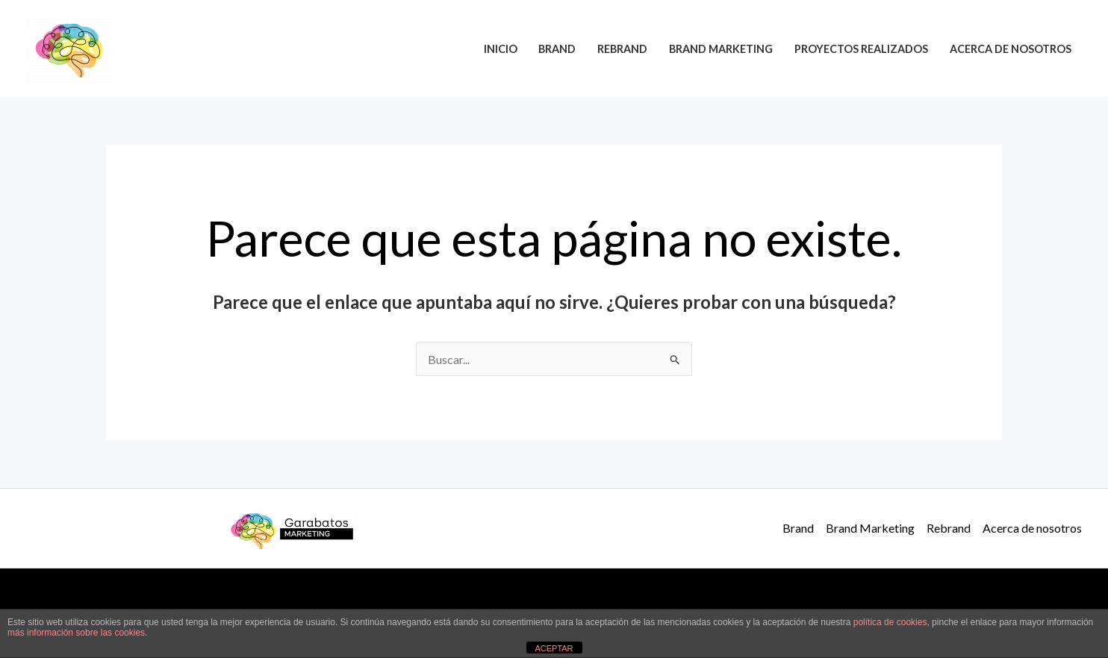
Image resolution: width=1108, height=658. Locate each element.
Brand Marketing (721, 49)
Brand (557, 49)
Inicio (500, 49)
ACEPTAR (554, 648)
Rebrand (622, 49)
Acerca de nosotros (1010, 49)
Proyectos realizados (861, 49)
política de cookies (890, 622)
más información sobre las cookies (76, 632)
